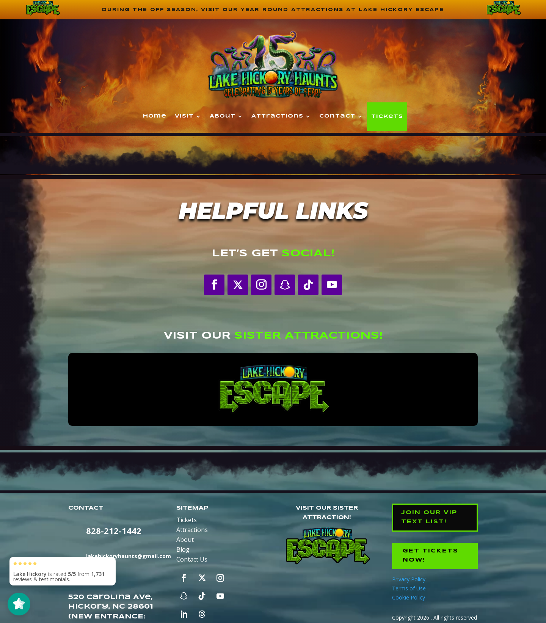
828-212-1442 (113, 531)
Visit (184, 116)
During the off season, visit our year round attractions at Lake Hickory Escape (273, 10)
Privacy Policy (408, 578)
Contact (337, 116)
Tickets (387, 117)
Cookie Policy (408, 595)
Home (154, 116)
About (222, 116)
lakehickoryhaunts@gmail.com (128, 556)
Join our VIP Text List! (429, 517)
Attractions (277, 116)
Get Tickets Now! (431, 555)
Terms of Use (409, 587)
